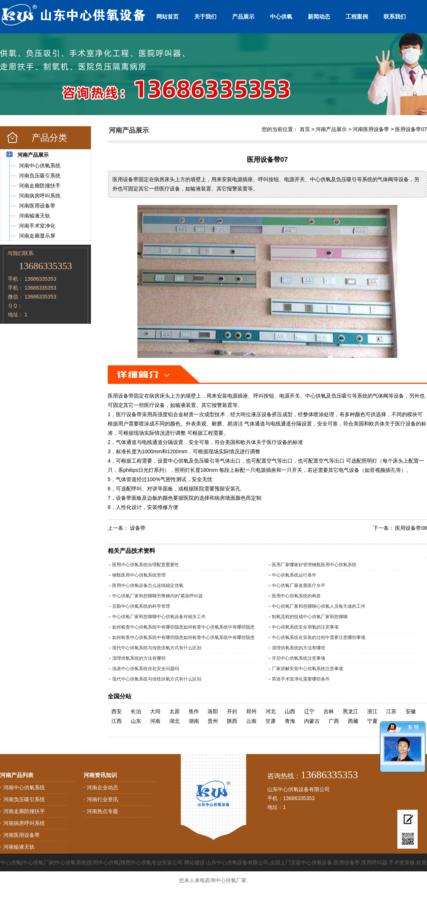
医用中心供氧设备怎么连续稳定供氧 (147, 585)
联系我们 (395, 16)
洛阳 (213, 711)
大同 (155, 711)
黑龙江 (350, 711)
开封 (232, 711)
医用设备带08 (411, 528)
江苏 (391, 711)
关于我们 (205, 16)
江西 (116, 721)
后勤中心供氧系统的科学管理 (141, 606)
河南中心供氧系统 (24, 787)
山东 (136, 721)
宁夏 (372, 721)
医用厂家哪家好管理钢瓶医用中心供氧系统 (314, 564)
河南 (155, 721)
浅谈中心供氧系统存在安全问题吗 (145, 668)
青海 (290, 721)
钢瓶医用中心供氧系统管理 (139, 575)
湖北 (174, 721)
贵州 (213, 721)
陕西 (232, 721)
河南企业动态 (102, 787)
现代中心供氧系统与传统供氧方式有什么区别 (156, 647)
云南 (251, 721)
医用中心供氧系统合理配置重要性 (145, 564)
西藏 (353, 721)
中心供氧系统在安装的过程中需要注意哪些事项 (318, 637)
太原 (174, 711)
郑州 (251, 711)
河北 (270, 711)
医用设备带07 (411, 129)
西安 (116, 711)
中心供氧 (281, 16)
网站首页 (167, 16)
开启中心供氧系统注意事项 (298, 658)
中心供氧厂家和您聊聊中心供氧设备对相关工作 (159, 616)
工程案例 (357, 16)
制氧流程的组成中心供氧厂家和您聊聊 (310, 616)
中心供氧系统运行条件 (294, 575)
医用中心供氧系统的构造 (296, 595)
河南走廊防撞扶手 (24, 811)
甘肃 (270, 721)
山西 (290, 711)
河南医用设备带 (371, 129)
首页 (305, 129)
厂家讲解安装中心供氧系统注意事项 (307, 668)
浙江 (372, 711)
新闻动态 (319, 16)
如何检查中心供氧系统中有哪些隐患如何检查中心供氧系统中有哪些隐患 (183, 627)
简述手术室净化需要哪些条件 (301, 679)
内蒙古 (312, 721)
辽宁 (309, 711)
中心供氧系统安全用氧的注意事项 (305, 627)
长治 (136, 711)
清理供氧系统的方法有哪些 (298, 647)
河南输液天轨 (19, 847)
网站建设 (194, 862)
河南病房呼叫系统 (24, 823)
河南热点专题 (102, 811)
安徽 (410, 711)
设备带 (138, 528)
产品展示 (243, 16)
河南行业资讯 (102, 799)
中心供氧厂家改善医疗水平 (298, 585)
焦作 (194, 711)
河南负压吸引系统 (24, 799)
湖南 (194, 721)
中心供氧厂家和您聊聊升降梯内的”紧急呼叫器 (157, 595)
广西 (334, 721)
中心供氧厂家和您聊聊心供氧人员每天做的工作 (318, 606)
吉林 (328, 711)
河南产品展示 (331, 129)
